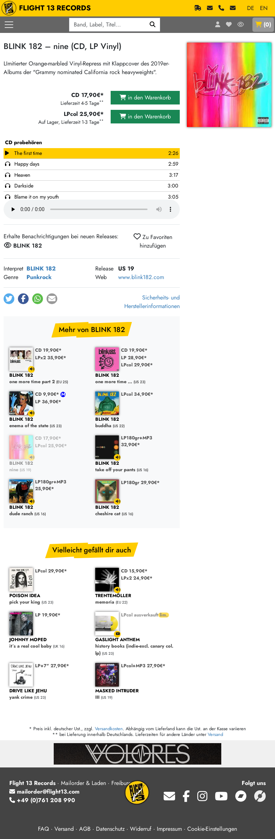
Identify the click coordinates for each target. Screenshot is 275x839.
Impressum (169, 829)
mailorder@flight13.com (44, 791)
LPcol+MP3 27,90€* (143, 665)
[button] (9, 298)
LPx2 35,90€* (50, 357)
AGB (85, 829)
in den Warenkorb (145, 97)
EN (263, 8)
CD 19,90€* (48, 350)
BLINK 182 (41, 268)
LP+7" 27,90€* (52, 665)
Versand (215, 734)
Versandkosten (109, 728)
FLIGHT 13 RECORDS (48, 8)
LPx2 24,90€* (137, 578)
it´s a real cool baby (48, 643)
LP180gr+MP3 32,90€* (136, 441)
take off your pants (134, 466)
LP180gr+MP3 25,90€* (50, 485)
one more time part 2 (48, 378)
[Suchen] (152, 24)
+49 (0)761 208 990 (42, 800)
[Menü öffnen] (9, 24)
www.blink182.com (141, 277)
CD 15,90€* (134, 570)
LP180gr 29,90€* (140, 482)
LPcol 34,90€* (137, 394)
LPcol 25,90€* (51, 445)
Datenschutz (110, 829)
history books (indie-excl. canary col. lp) (134, 646)
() (263, 24)
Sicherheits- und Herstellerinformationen (152, 301)
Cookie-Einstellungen (212, 829)
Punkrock (39, 277)
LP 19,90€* (48, 614)
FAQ (43, 829)
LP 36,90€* (48, 401)
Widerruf (140, 829)
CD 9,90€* (48, 394)
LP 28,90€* (134, 357)
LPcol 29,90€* (137, 364)
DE (250, 8)
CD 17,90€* (48, 438)
